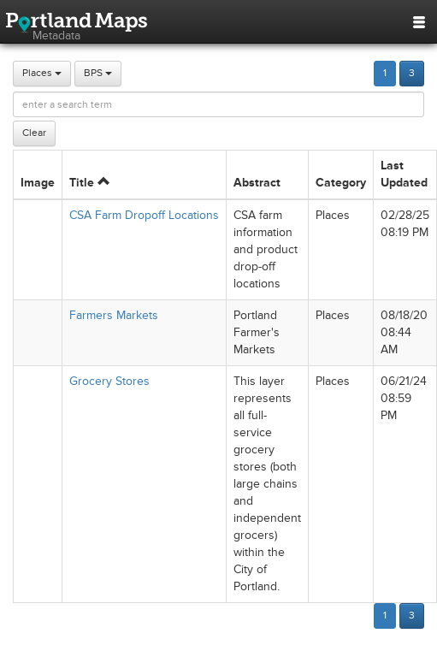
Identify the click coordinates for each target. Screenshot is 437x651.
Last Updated (404, 174)
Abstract (257, 182)
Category (341, 182)
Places (42, 73)
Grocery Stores (109, 381)
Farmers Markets (113, 315)
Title (89, 182)
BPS (98, 73)
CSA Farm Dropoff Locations (144, 215)
